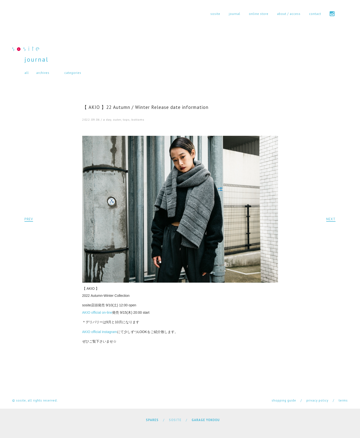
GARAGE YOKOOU (206, 420)
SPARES (152, 420)
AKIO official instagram (99, 332)
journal (234, 14)
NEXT (331, 219)
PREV (28, 219)
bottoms (137, 119)
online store (258, 14)
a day (107, 119)
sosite (215, 14)
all (26, 73)
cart (345, 13)
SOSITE (175, 420)
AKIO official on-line (97, 312)
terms (343, 400)
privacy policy (317, 400)
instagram (332, 13)
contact (315, 14)
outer (117, 119)
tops (126, 119)
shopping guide (284, 400)
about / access (289, 14)
